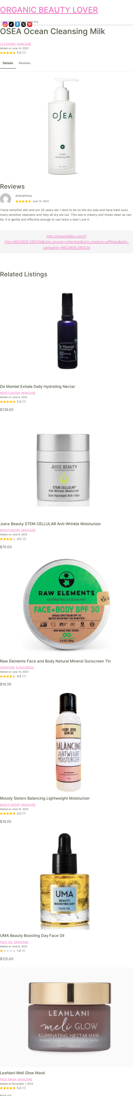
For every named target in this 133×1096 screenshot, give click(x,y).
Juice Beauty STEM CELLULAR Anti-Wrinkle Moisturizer (50, 523)
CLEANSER (8, 44)
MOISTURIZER (10, 393)
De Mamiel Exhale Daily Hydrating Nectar (37, 386)
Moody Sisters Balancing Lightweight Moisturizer (45, 798)
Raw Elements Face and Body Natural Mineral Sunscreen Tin (55, 661)
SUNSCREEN (25, 667)
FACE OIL (6, 942)
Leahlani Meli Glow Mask (22, 1073)
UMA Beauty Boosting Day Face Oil (32, 935)
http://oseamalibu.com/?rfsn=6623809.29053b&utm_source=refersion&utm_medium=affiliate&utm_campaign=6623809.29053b (66, 242)
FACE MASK (8, 1079)
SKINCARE (23, 44)
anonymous (23, 195)
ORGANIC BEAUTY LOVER (49, 10)
